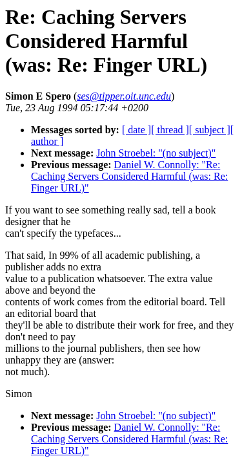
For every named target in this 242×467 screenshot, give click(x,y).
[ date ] (136, 129)
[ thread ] (170, 129)
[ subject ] (209, 129)
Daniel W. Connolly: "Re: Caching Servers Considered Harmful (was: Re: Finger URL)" (129, 176)
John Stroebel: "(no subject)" (156, 152)
